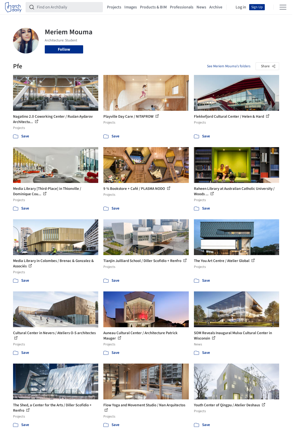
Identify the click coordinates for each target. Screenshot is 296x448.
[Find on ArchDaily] (68, 7)
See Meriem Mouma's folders (228, 66)
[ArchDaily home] (13, 7)
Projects (114, 7)
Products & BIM (153, 7)
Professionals (181, 7)
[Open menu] (283, 7)
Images (130, 7)
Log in (241, 7)
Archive (215, 7)
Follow (64, 49)
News (201, 7)
